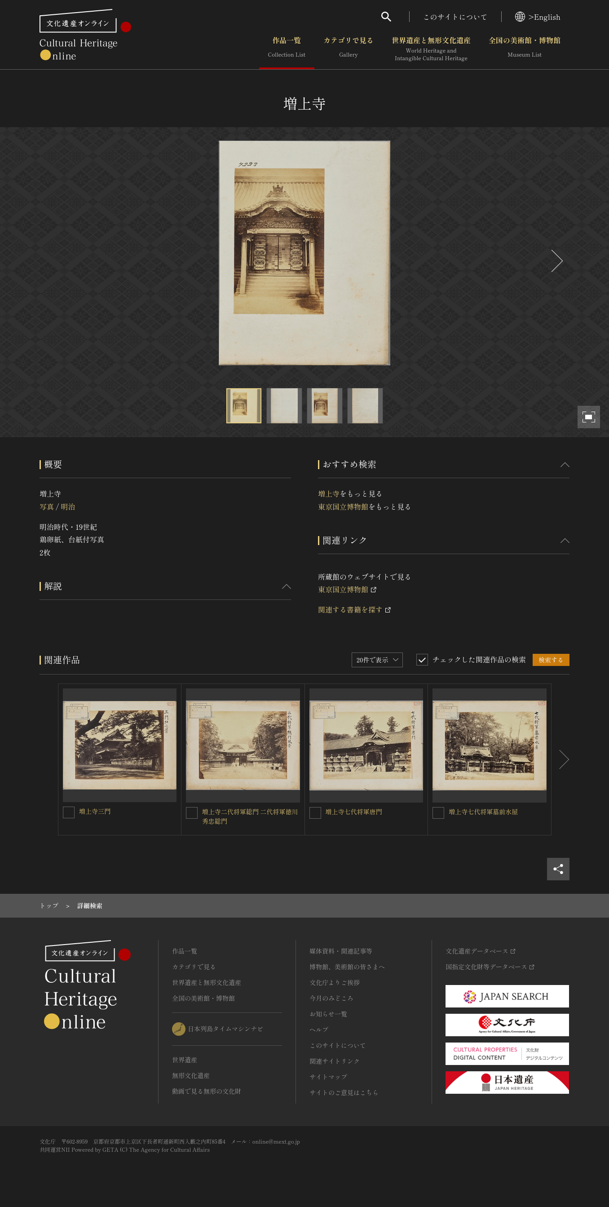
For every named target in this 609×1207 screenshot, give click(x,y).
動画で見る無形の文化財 (206, 1091)
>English (537, 16)
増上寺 (329, 493)
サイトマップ (328, 1076)
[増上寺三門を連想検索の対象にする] (69, 812)
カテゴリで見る (348, 49)
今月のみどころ (331, 998)
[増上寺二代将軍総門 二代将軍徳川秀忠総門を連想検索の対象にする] (192, 813)
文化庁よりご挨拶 (334, 982)
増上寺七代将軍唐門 (354, 811)
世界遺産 (184, 1059)
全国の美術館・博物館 (524, 49)
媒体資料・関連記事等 (340, 950)
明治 (68, 506)
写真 (47, 506)
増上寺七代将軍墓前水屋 (483, 811)
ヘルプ (318, 1029)
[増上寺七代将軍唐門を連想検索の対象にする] (315, 813)
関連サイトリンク (334, 1060)
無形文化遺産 (191, 1075)
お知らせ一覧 (328, 1013)
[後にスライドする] (556, 261)
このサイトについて (455, 16)
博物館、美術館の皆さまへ (347, 966)
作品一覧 (286, 49)
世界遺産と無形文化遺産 (431, 49)
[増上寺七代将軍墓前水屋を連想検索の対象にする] (438, 813)
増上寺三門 (94, 811)
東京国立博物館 (343, 506)
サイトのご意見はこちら (344, 1092)
